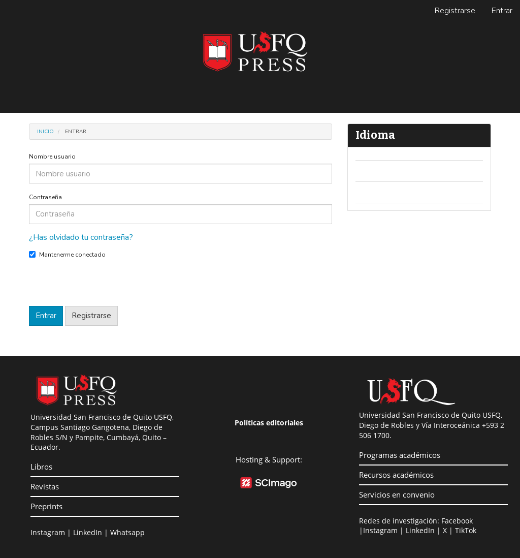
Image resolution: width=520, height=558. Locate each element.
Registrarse (455, 10)
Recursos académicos (396, 475)
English (375, 171)
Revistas (44, 486)
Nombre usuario (52, 156)
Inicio (45, 131)
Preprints (46, 506)
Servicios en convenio (397, 494)
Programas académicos (399, 455)
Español (376, 192)
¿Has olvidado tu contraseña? (81, 237)
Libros (41, 466)
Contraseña (45, 197)
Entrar (502, 10)
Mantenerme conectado (67, 255)
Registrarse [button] (91, 316)
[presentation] (106, 286)
